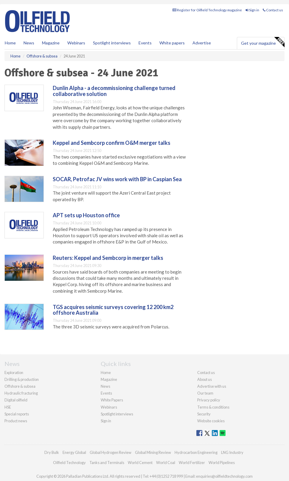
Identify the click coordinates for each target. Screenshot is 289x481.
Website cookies (211, 420)
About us (204, 379)
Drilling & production (21, 379)
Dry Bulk (51, 452)
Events (145, 42)
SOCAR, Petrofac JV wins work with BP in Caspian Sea (117, 179)
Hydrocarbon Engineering (196, 452)
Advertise (201, 42)
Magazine (51, 42)
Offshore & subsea (19, 386)
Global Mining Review (153, 452)
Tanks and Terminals (106, 462)
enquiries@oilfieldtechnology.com (224, 476)
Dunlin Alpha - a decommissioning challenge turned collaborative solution (114, 91)
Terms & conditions (213, 407)
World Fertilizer (192, 462)
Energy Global (74, 452)
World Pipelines (222, 462)
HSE (7, 407)
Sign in (252, 10)
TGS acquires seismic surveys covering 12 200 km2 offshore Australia (113, 310)
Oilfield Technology (69, 462)
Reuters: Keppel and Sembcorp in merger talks (108, 258)
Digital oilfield (15, 400)
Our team (205, 393)
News (105, 386)
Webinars (76, 42)
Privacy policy (208, 400)
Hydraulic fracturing (21, 393)
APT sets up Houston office (86, 215)
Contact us (273, 10)
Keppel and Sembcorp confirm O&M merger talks (111, 142)
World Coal (165, 462)
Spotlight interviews (112, 42)
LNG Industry (232, 452)
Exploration (13, 372)
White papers (172, 42)
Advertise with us (211, 386)
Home (10, 42)
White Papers (112, 400)
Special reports (16, 414)
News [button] (29, 42)
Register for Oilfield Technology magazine (207, 10)
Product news (15, 420)
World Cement (140, 462)
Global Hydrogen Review (110, 452)
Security (204, 414)
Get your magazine (262, 42)
